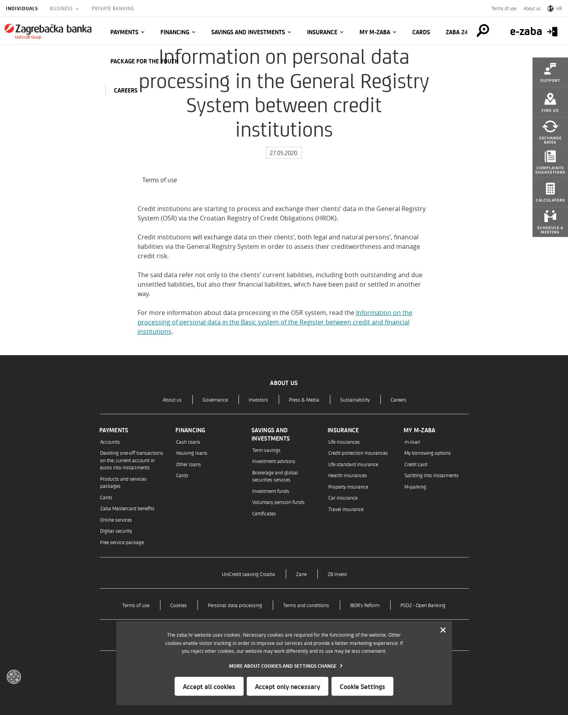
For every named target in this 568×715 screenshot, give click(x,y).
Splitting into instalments (431, 475)
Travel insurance (345, 509)
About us (531, 8)
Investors (258, 399)
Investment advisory (273, 461)
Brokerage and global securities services (275, 476)
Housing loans (191, 452)
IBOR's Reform (365, 605)
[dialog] (284, 663)
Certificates (264, 513)
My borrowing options (427, 452)
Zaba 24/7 (460, 32)
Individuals (22, 8)
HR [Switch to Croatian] (555, 8)
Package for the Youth (144, 61)
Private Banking (113, 8)
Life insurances (344, 441)
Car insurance (343, 497)
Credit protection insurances (358, 452)
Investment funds (270, 491)
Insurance (322, 32)
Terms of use (504, 8)
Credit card (415, 464)
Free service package (122, 542)
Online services (116, 519)
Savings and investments (248, 32)
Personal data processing (235, 605)
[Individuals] (48, 31)
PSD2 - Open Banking (422, 605)
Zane (301, 574)
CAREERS (126, 90)
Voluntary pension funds (278, 502)
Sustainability (355, 399)
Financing (174, 32)
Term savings (266, 450)
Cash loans (188, 441)
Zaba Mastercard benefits (127, 508)
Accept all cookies (209, 686)
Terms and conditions (306, 605)
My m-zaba (374, 32)
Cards (421, 32)
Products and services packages (123, 482)
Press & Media (304, 399)
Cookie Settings (362, 686)
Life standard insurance (353, 464)
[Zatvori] (443, 630)
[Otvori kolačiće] (14, 677)
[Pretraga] (483, 30)
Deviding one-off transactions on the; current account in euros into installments (131, 460)
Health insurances (347, 475)
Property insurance (348, 486)
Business (62, 8)
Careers (398, 399)
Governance (215, 399)
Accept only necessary (287, 686)
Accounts (110, 441)
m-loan (412, 441)
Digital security (116, 530)
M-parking (415, 486)
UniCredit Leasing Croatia (248, 574)
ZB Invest (337, 574)
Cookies (178, 605)
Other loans (188, 464)
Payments (124, 32)
